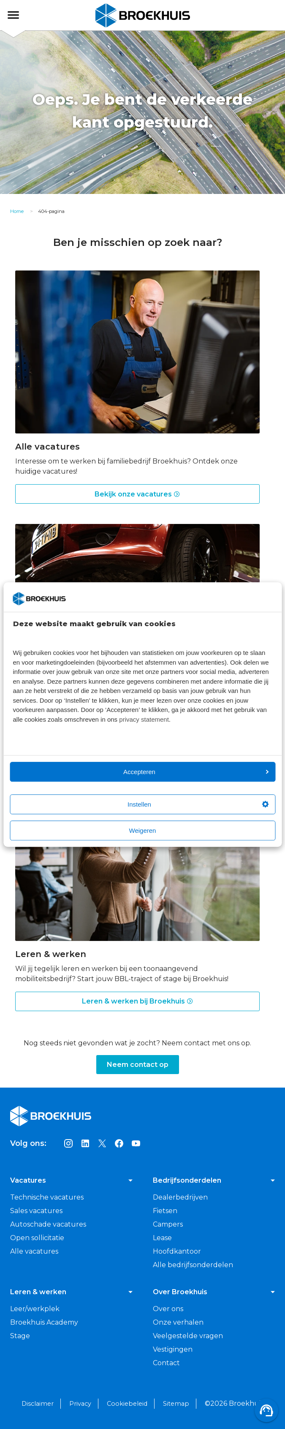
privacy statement (144, 719)
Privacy (80, 1403)
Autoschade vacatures (48, 1224)
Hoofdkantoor (177, 1251)
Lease (162, 1238)
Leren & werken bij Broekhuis (137, 1001)
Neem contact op (137, 1065)
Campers (168, 1224)
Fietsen (165, 1211)
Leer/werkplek (35, 1309)
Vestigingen (173, 1349)
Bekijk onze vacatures (137, 494)
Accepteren (196, 771)
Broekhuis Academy (44, 1322)
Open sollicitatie (37, 1238)
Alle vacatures (34, 1251)
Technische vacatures (47, 1197)
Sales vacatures (36, 1211)
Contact (166, 1363)
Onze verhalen (178, 1322)
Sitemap (176, 1403)
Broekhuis (20, 15)
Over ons (168, 1309)
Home (17, 211)
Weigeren (142, 830)
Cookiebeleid (127, 1403)
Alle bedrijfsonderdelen (193, 1265)
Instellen (198, 804)
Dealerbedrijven (180, 1197)
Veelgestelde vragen (188, 1336)
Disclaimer (38, 1403)
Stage (20, 1336)
